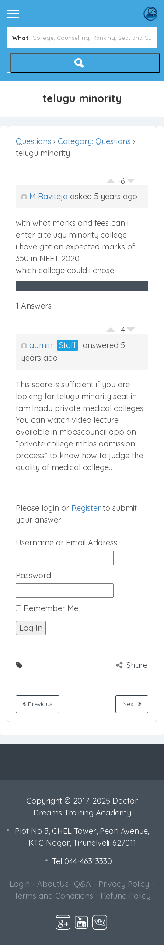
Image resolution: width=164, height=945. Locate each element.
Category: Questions (94, 141)
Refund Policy (125, 896)
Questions (33, 141)
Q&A (82, 884)
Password (33, 575)
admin (36, 345)
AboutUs (53, 884)
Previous (37, 704)
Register (86, 508)
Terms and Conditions (53, 896)
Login (20, 884)
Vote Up (110, 178)
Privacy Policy (123, 884)
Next (131, 704)
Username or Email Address (66, 542)
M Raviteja (44, 196)
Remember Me (47, 608)
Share (131, 665)
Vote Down (130, 183)
